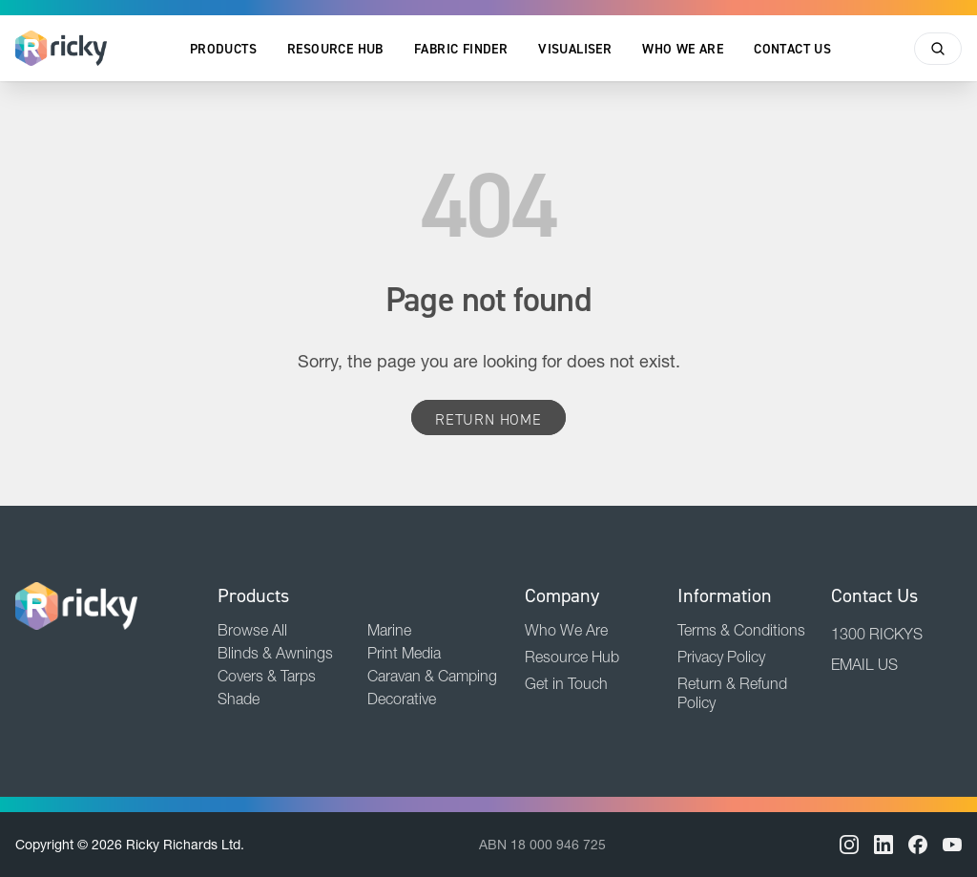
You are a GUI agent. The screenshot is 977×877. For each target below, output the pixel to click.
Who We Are (682, 48)
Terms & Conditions (741, 629)
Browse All (252, 629)
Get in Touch (566, 683)
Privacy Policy (721, 656)
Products (223, 48)
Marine (389, 629)
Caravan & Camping (432, 675)
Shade (239, 698)
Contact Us (792, 48)
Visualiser (575, 48)
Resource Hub (335, 48)
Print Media (404, 652)
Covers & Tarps (267, 675)
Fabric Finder (461, 48)
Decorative (401, 698)
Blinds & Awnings (275, 652)
